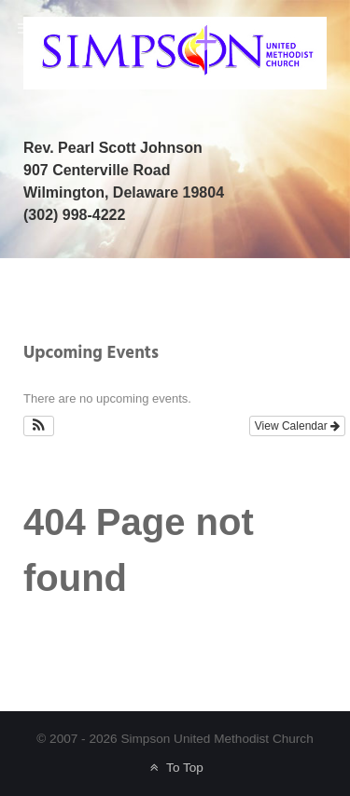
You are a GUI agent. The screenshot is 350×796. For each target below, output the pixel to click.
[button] (38, 426)
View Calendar (297, 425)
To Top (175, 768)
